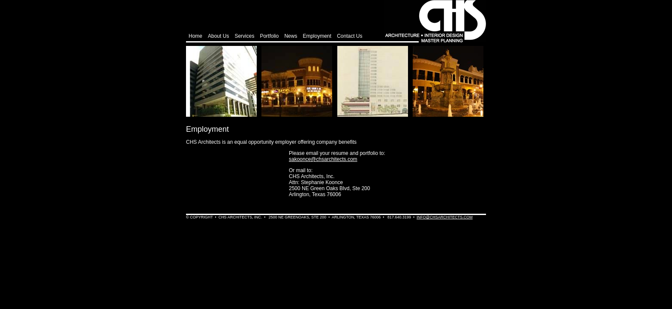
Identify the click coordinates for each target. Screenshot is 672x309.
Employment (317, 36)
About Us (218, 36)
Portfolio (269, 36)
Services (244, 36)
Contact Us (349, 36)
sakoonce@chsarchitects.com (323, 159)
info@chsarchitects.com (445, 217)
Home (195, 36)
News (290, 36)
